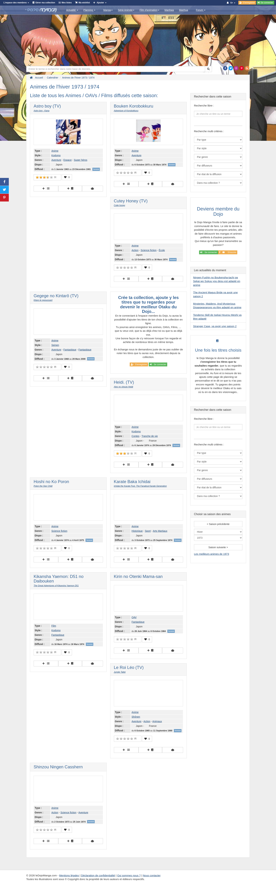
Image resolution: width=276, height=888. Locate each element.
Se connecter (208, 252)
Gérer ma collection (45, 2)
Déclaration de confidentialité (98, 875)
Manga (108, 10)
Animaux (157, 721)
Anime (54, 150)
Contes (135, 436)
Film (53, 625)
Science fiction (148, 250)
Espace (67, 160)
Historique (137, 531)
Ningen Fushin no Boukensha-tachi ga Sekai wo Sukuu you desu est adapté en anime (216, 281)
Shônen (136, 716)
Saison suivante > (218, 547)
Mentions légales (69, 875)
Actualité (72, 10)
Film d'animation (149, 10)
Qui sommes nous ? (129, 875)
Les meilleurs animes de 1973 (211, 553)
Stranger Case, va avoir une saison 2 (215, 326)
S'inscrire (227, 252)
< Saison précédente (218, 524)
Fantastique (69, 349)
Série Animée (126, 10)
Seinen (55, 345)
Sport (148, 531)
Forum (200, 10)
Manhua (183, 10)
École (162, 250)
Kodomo (56, 155)
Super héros (80, 160)
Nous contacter (152, 875)
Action (135, 250)
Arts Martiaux (160, 531)
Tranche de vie (150, 436)
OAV (134, 617)
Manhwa (169, 10)
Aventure (56, 160)
